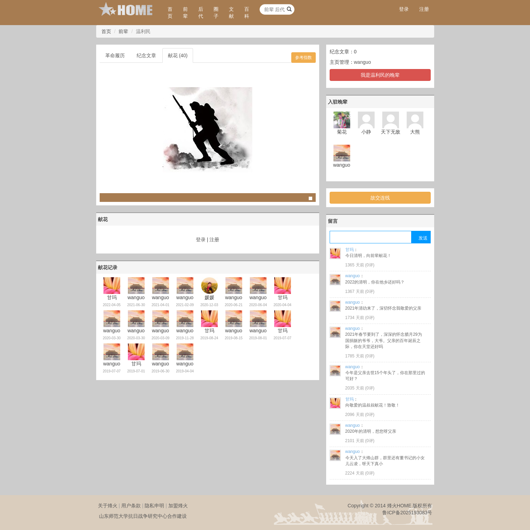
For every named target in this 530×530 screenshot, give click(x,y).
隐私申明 (154, 505)
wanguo (362, 62)
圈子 (216, 12)
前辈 (185, 12)
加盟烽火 (178, 505)
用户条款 (131, 505)
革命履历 (115, 55)
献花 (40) (178, 55)
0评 (370, 265)
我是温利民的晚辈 (380, 75)
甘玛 (349, 249)
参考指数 (303, 57)
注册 (424, 9)
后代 (200, 12)
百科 (246, 12)
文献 (231, 12)
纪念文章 (146, 55)
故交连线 (380, 197)
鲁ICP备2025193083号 (407, 512)
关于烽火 (107, 505)
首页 (170, 12)
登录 (404, 9)
